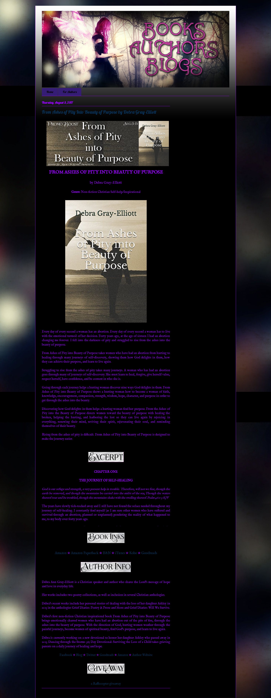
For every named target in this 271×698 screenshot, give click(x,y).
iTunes (120, 553)
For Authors (70, 92)
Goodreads (149, 553)
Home (49, 92)
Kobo (133, 553)
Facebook (65, 655)
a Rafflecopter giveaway (106, 684)
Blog (79, 655)
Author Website (142, 655)
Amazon (61, 553)
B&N (107, 553)
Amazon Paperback (84, 553)
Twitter (91, 655)
